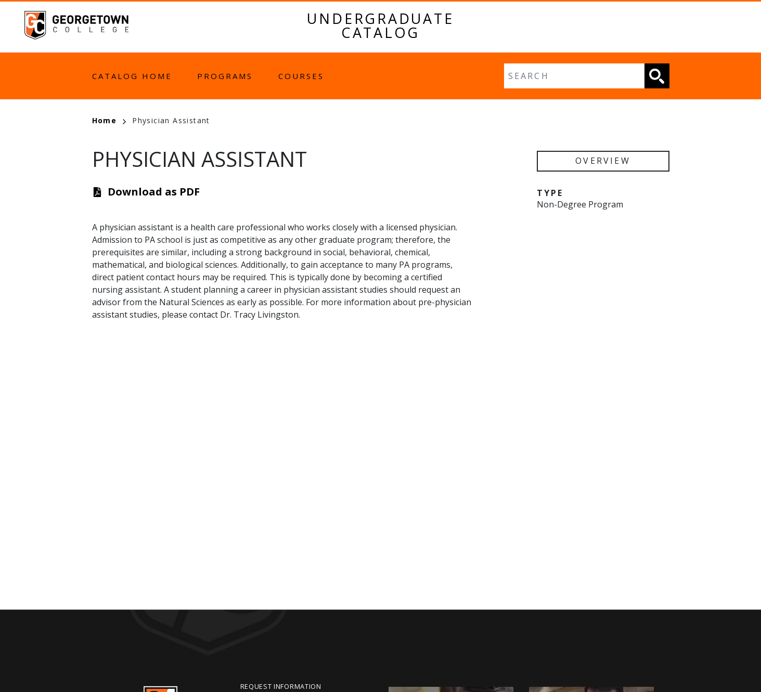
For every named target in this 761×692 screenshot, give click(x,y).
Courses (301, 76)
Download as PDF (154, 192)
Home (109, 120)
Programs (225, 76)
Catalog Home (132, 76)
